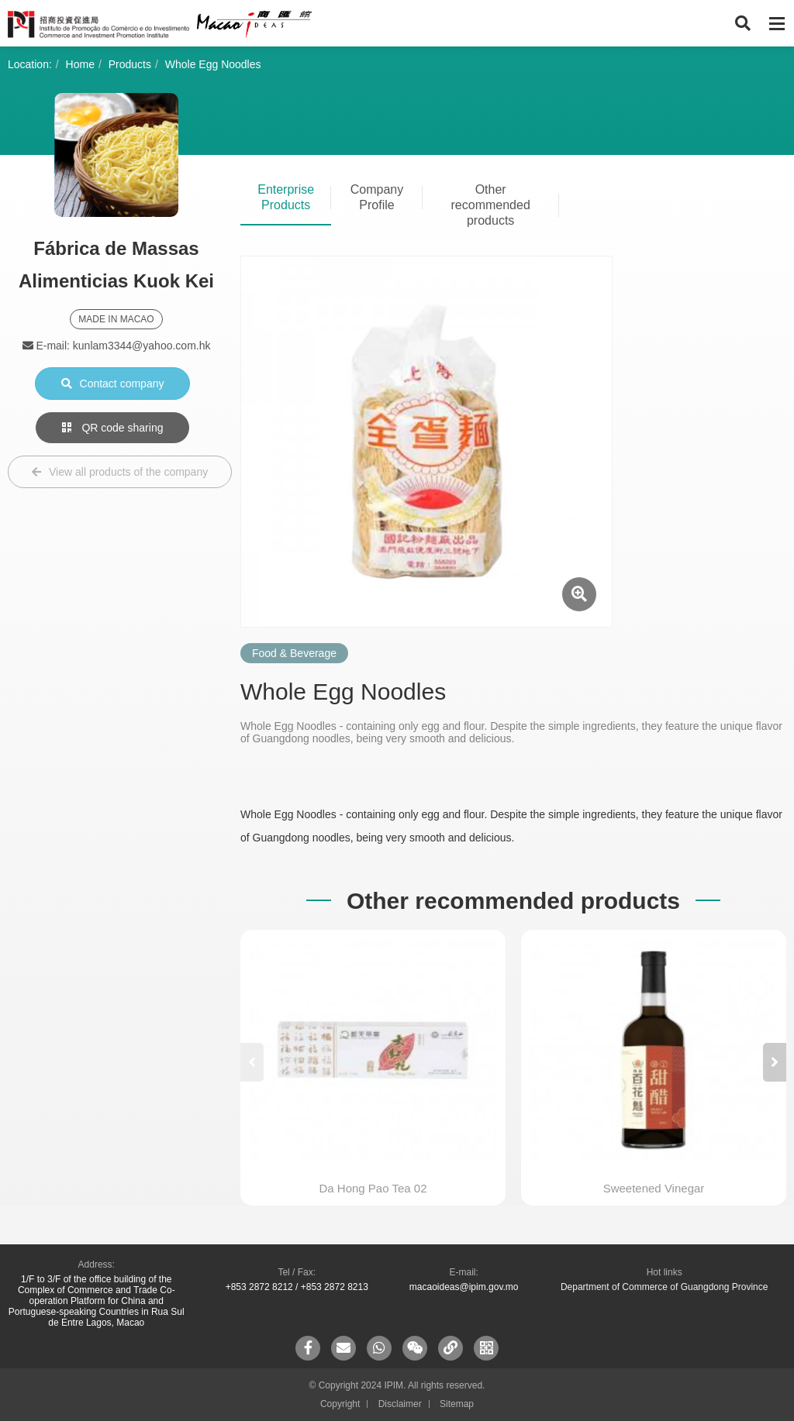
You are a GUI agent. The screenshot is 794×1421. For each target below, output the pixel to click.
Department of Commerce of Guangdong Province (664, 1287)
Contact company (112, 383)
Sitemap (457, 1404)
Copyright (340, 1404)
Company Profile (376, 197)
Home (80, 64)
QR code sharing (113, 427)
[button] (774, 1062)
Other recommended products (490, 205)
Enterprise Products (285, 197)
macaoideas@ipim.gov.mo (464, 1287)
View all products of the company (120, 472)
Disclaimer (400, 1404)
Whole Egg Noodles (213, 64)
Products (130, 64)
